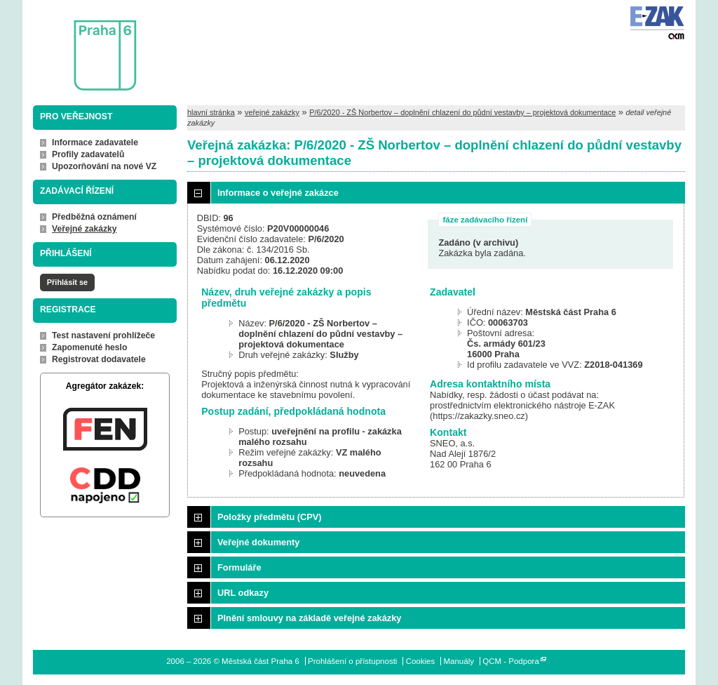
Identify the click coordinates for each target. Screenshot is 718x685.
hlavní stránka (211, 112)
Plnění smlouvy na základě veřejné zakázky (309, 618)
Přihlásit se (67, 282)
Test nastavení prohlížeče (103, 335)
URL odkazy (243, 592)
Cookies (420, 661)
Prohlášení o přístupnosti (352, 661)
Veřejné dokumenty (258, 542)
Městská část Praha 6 (84, 46)
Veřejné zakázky (84, 229)
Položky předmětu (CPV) (269, 517)
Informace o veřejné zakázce (278, 192)
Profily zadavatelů (88, 154)
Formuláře (239, 567)
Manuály (458, 661)
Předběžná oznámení (94, 217)
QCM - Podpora (510, 661)
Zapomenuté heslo (89, 347)
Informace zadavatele (95, 142)
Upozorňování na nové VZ (104, 166)
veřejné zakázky (272, 112)
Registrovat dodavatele (99, 359)
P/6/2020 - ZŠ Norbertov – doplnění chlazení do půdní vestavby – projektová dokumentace (462, 112)
